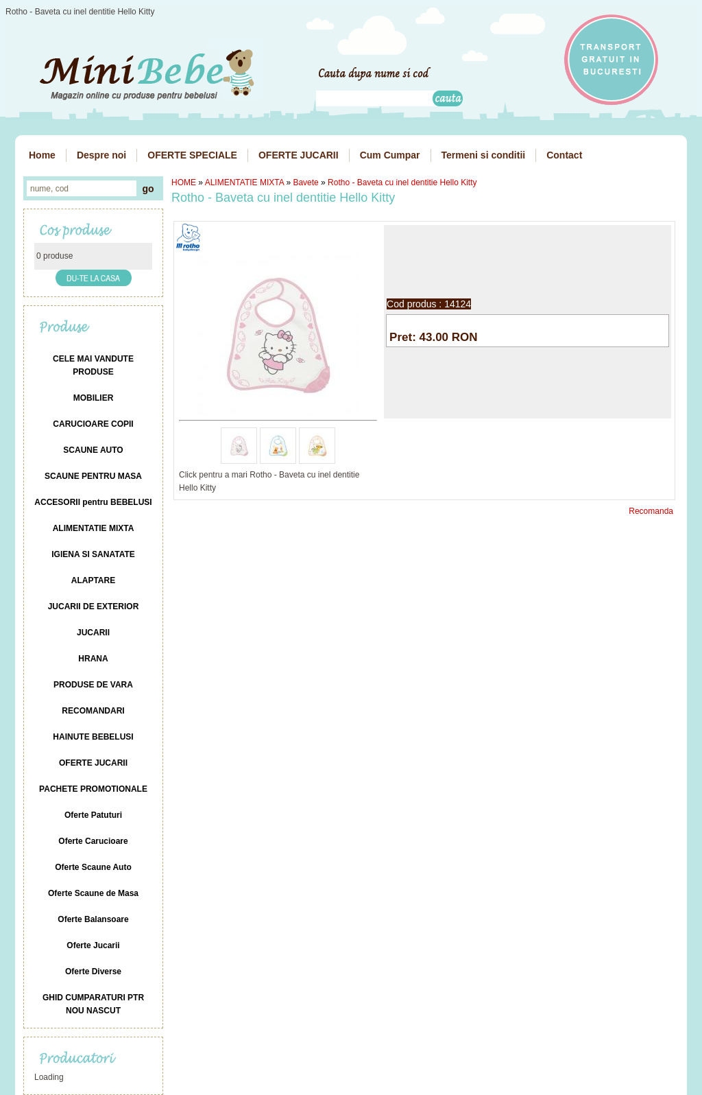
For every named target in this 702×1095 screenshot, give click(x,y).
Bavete (305, 182)
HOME (183, 182)
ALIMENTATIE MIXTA (244, 182)
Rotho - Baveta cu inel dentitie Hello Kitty (402, 182)
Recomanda (651, 511)
